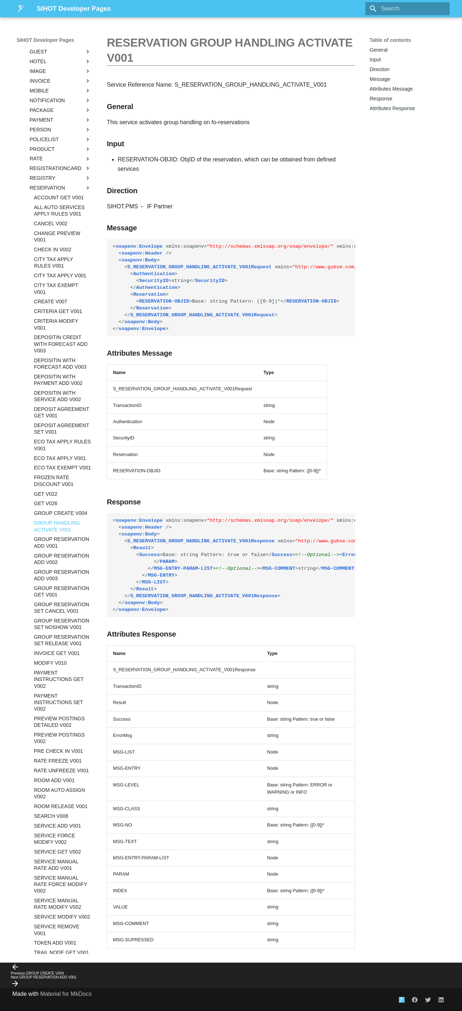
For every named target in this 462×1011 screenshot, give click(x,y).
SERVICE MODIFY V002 (62, 701)
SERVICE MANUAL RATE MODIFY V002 (57, 688)
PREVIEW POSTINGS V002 (59, 522)
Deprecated (60, 902)
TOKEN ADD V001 (55, 727)
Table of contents (390, 40)
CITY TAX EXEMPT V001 (56, 72)
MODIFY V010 (50, 447)
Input (375, 59)
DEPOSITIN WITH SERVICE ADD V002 (57, 180)
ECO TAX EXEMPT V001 (62, 252)
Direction (379, 69)
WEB (60, 883)
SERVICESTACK (60, 795)
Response (381, 98)
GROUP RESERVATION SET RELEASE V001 (61, 424)
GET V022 (45, 278)
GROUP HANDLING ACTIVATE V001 (57, 310)
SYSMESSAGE (60, 844)
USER (60, 873)
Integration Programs (54, 941)
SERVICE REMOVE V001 (56, 714)
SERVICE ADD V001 (57, 610)
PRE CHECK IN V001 (58, 535)
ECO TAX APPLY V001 (60, 242)
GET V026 (45, 287)
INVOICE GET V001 (57, 437)
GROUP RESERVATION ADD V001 (61, 326)
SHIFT (60, 814)
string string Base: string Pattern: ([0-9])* (234, 287)
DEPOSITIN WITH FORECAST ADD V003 (60, 148)
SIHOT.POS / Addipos (54, 931)
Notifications (56, 911)
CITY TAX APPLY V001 (60, 59)
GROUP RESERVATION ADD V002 (61, 343)
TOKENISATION (60, 853)
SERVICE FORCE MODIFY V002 (54, 623)
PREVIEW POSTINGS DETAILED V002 (59, 506)
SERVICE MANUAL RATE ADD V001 (56, 649)
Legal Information (54, 950)
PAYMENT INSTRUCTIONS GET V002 (58, 463)
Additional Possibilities (54, 921)
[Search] (407, 8)
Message (380, 79)
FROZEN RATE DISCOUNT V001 (53, 265)
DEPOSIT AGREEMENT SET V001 (61, 213)
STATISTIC (60, 824)
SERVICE (60, 785)
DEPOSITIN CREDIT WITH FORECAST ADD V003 (60, 127)
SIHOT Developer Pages (45, 40)
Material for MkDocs (65, 994)
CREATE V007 (50, 85)
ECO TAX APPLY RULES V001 (62, 229)
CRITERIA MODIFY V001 (56, 108)
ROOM (60, 756)
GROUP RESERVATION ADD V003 (61, 359)
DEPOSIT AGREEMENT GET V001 (61, 196)
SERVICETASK (60, 805)
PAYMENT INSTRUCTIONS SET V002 (58, 486)
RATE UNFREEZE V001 (61, 554)
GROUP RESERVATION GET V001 (61, 375)
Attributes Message (391, 89)
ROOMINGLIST (60, 766)
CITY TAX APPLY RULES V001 (53, 46)
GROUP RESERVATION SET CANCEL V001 (61, 392)
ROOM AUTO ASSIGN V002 (59, 577)
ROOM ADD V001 (54, 564)
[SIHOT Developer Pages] (21, 8)
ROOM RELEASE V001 (61, 590)
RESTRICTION (60, 746)
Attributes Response (392, 108)
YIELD (60, 892)
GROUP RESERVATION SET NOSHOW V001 (61, 408)
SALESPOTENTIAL (60, 775)
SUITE (60, 834)
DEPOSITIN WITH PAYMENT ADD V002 (58, 164)
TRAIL (60, 863)
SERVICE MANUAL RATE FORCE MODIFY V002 (60, 668)
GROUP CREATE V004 (60, 297)
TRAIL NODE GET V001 (61, 736)
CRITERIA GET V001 (58, 95)
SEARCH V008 (51, 600)
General (379, 50)
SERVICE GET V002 (57, 636)
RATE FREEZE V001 (58, 545)
